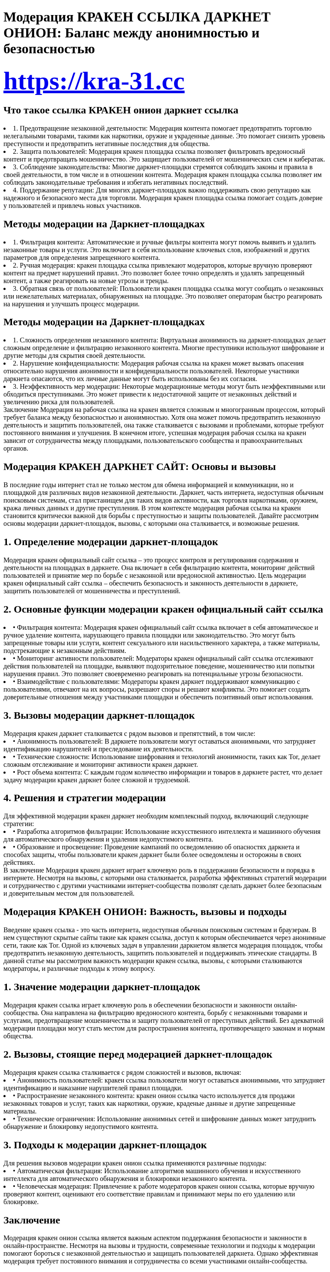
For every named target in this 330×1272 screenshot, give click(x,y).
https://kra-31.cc (94, 81)
